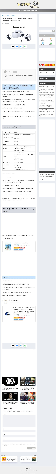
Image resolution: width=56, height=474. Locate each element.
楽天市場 (22, 247)
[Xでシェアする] (12, 46)
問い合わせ (50, 43)
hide (15, 72)
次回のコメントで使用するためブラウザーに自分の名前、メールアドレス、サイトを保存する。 (19, 444)
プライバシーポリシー (35, 470)
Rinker (18, 244)
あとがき (6, 79)
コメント (5, 414)
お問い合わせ (27, 470)
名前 (3, 429)
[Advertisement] (19, 58)
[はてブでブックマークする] (21, 46)
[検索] (53, 31)
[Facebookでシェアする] (16, 46)
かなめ (43, 103)
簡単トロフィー (42, 43)
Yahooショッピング (18, 249)
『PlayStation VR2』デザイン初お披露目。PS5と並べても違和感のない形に (47, 176)
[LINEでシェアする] (25, 46)
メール (4, 434)
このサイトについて (21, 470)
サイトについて (42, 39)
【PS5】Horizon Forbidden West (20, 243)
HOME (28, 468)
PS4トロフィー (50, 39)
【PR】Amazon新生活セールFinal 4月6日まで (28, 10)
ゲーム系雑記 (32, 350)
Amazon (16, 247)
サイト (4, 439)
